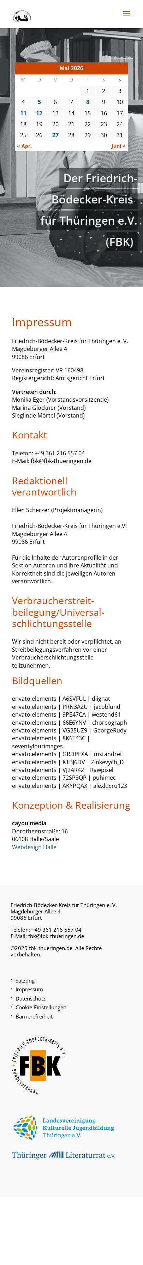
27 (55, 135)
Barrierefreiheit (34, 1016)
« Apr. (24, 145)
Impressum (29, 989)
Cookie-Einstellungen (41, 1007)
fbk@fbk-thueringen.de (56, 935)
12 (39, 113)
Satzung (25, 980)
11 (23, 113)
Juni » (119, 145)
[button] (126, 18)
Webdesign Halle (34, 847)
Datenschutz (31, 998)
